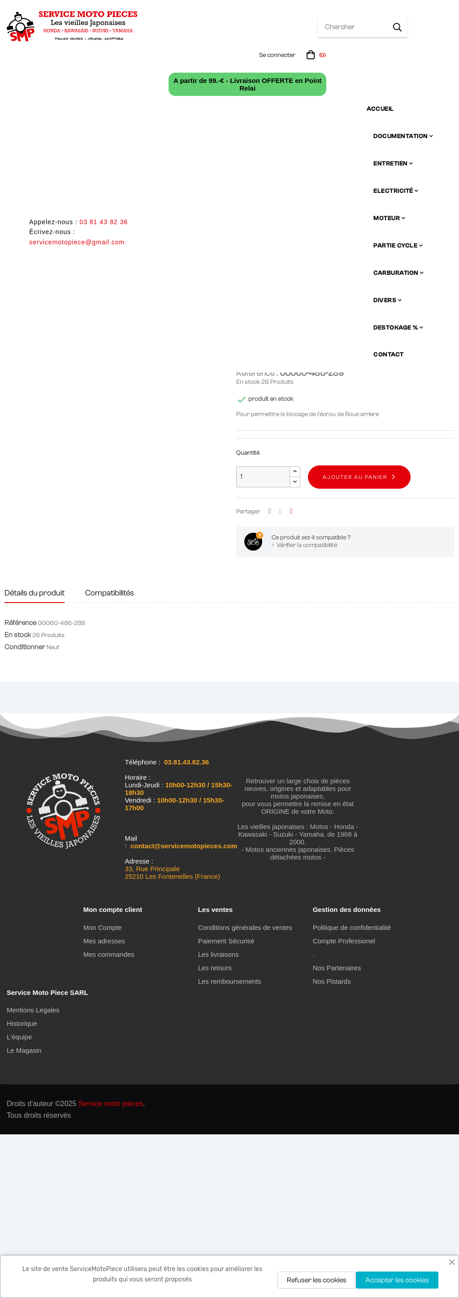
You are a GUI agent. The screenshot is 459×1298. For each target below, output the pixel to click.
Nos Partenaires (337, 1131)
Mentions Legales (33, 1173)
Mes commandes (108, 1117)
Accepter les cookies (397, 1280)
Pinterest (291, 674)
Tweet (280, 674)
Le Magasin (24, 1214)
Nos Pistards (332, 1144)
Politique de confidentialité (352, 1090)
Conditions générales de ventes (245, 1090)
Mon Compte (102, 1090)
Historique (22, 1187)
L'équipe (19, 1200)
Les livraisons (218, 1117)
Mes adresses (104, 1104)
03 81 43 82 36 (104, 222)
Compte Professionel (344, 1104)
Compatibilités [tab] (109, 756)
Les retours (215, 1131)
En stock (248, 545)
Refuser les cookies (316, 1280)
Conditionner (24, 811)
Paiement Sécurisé (226, 1104)
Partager (269, 674)
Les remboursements (229, 1144)
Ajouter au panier (355, 640)
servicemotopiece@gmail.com (77, 242)
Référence (20, 786)
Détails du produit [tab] (34, 756)
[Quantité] (263, 640)
